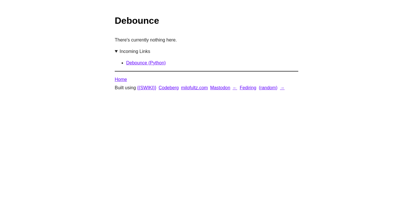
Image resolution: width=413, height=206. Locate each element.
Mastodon (220, 87)
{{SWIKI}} (146, 87)
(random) (268, 87)
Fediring (248, 87)
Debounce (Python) (146, 62)
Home (121, 79)
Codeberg (169, 87)
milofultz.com (194, 87)
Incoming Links (135, 51)
